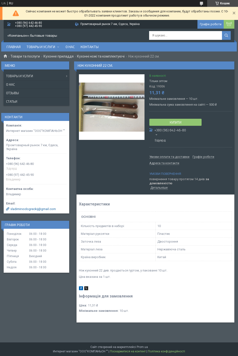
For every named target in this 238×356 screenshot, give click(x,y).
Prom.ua (142, 347)
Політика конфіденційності (166, 351)
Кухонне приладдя (58, 56)
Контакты (90, 47)
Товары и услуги (40, 47)
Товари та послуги (25, 56)
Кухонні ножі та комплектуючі (101, 56)
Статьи (11, 101)
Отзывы (12, 93)
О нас (70, 47)
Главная (14, 47)
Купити (175, 122)
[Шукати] (226, 35)
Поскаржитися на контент (128, 351)
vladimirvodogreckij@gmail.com (33, 209)
